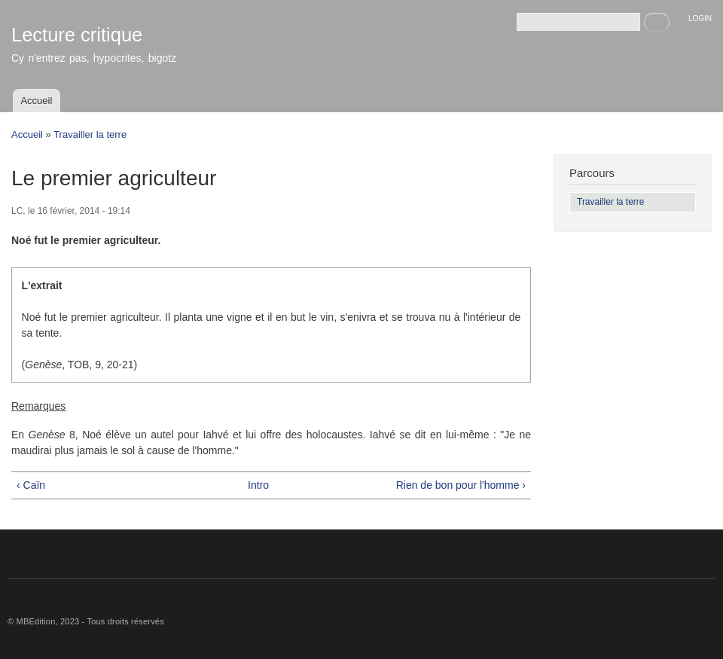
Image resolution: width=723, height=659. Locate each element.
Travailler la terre (90, 134)
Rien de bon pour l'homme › (461, 485)
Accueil (36, 100)
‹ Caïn (31, 485)
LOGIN (700, 18)
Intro (258, 485)
